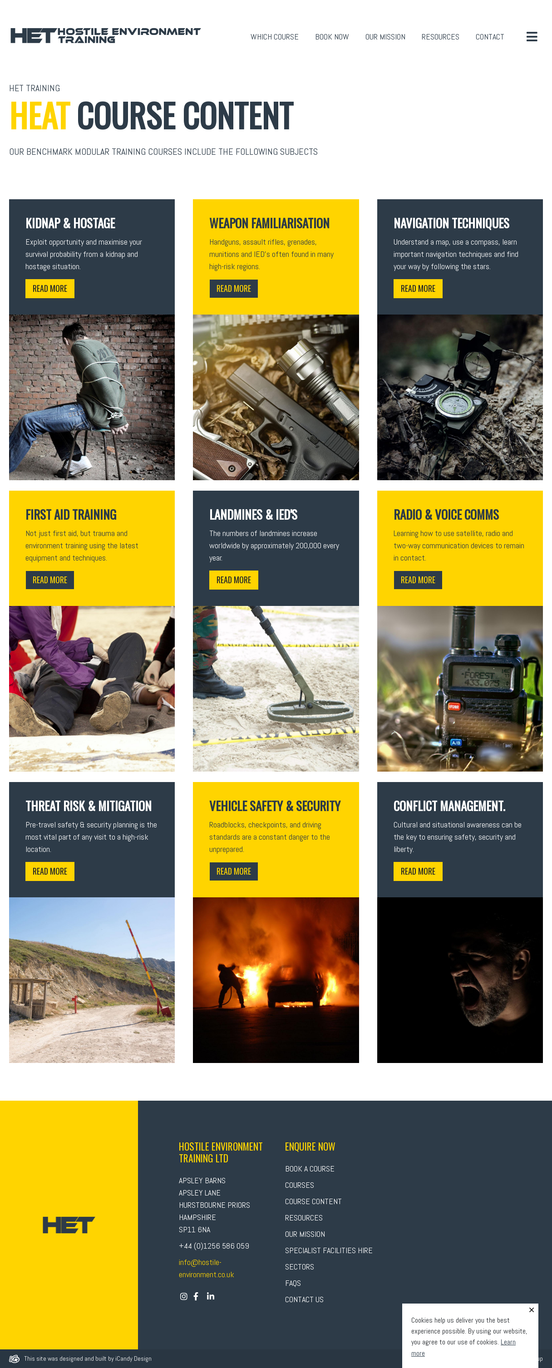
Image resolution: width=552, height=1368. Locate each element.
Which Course (275, 36)
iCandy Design (133, 1358)
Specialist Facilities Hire (329, 1250)
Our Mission (385, 36)
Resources (440, 36)
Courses (299, 1185)
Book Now (332, 36)
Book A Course (310, 1168)
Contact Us (304, 1299)
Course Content (313, 1201)
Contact (490, 36)
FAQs (293, 1283)
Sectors (299, 1266)
